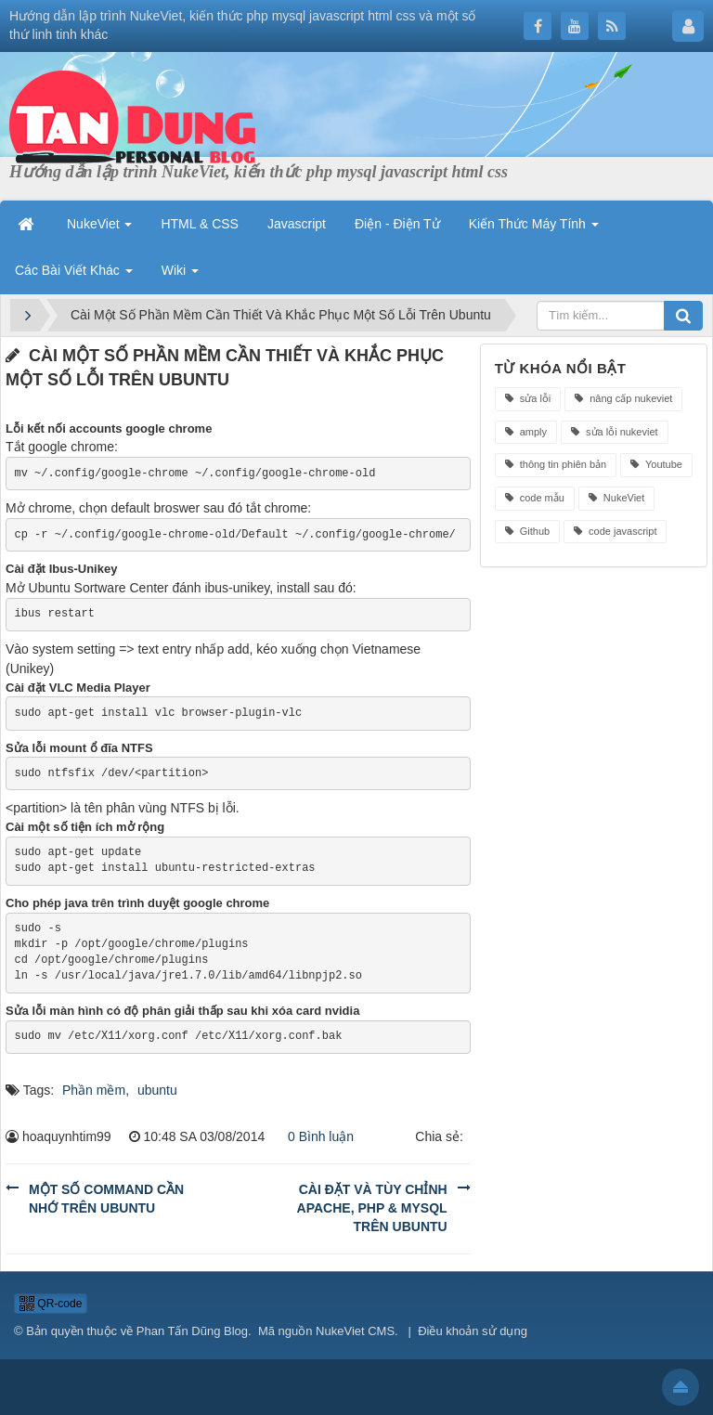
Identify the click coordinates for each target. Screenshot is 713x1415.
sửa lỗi (528, 398)
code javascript (615, 531)
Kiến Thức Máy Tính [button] (534, 223)
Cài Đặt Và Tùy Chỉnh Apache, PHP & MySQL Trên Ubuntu (372, 1208)
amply (526, 431)
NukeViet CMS (355, 1331)
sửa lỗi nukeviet (614, 431)
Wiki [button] (180, 270)
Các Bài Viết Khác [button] (74, 270)
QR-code (50, 1303)
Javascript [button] (296, 223)
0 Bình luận (316, 1136)
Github (527, 531)
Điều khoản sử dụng (472, 1331)
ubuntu (157, 1090)
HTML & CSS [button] (200, 223)
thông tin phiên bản (556, 464)
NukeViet (617, 497)
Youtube (656, 464)
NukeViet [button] (99, 223)
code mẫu (534, 497)
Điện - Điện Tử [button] (397, 223)
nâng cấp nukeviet (623, 398)
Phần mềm (93, 1090)
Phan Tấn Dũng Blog (192, 1331)
